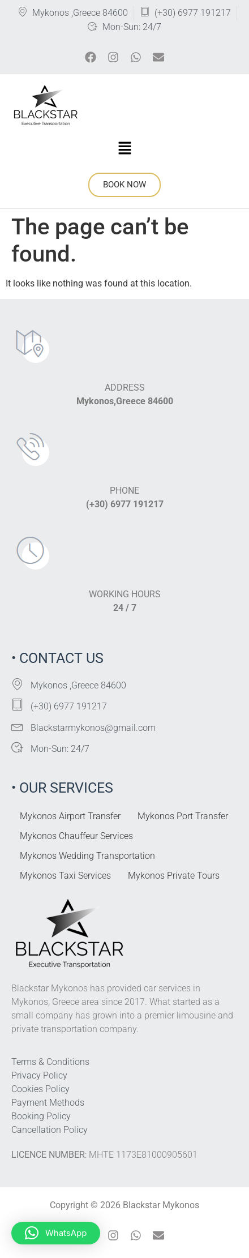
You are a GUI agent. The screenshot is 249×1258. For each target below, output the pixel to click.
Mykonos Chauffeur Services (76, 836)
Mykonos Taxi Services (65, 875)
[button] (124, 148)
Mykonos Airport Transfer (70, 816)
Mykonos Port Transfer (183, 816)
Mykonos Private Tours (174, 875)
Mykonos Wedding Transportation (87, 855)
